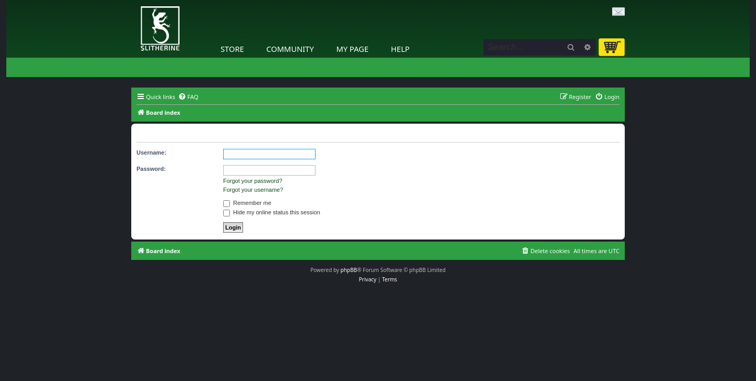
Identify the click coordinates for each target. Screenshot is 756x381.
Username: (151, 152)
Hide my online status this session (271, 212)
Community (289, 48)
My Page (352, 48)
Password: (151, 169)
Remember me (247, 203)
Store (232, 48)
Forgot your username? (253, 190)
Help (400, 48)
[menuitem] (188, 97)
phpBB (349, 270)
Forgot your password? (252, 181)
